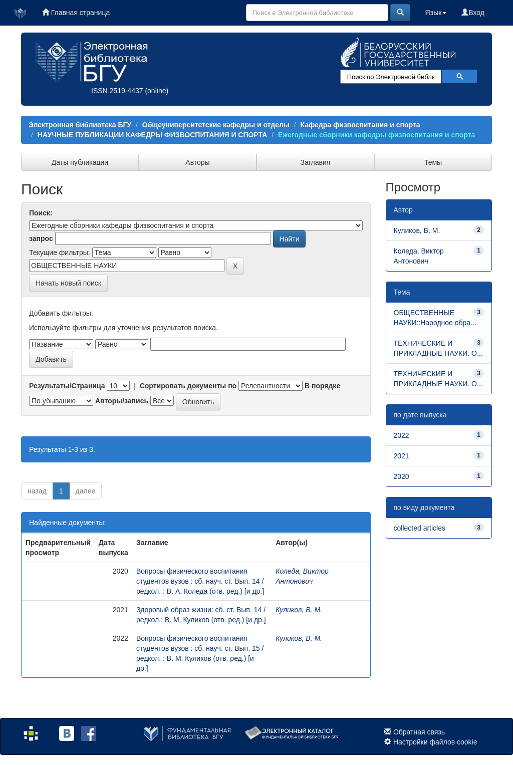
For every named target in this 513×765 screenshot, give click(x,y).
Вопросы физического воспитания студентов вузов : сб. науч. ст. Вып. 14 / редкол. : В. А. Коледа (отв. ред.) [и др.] (200, 581)
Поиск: (41, 213)
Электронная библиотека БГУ (80, 125)
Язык (436, 13)
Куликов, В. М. (299, 610)
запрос (41, 238)
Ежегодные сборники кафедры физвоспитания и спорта (376, 135)
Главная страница (76, 13)
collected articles (420, 528)
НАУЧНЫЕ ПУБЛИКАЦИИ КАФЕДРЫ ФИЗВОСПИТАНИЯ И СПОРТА (153, 135)
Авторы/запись (121, 401)
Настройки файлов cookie (435, 742)
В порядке (322, 386)
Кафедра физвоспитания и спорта (360, 125)
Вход (472, 13)
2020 (401, 476)
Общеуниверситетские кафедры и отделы (216, 125)
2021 (401, 456)
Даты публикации (80, 162)
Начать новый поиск (68, 283)
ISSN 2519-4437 (117, 91)
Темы (433, 162)
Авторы (197, 162)
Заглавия (316, 162)
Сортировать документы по (188, 386)
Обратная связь (419, 732)
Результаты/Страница (67, 386)
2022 (401, 435)
